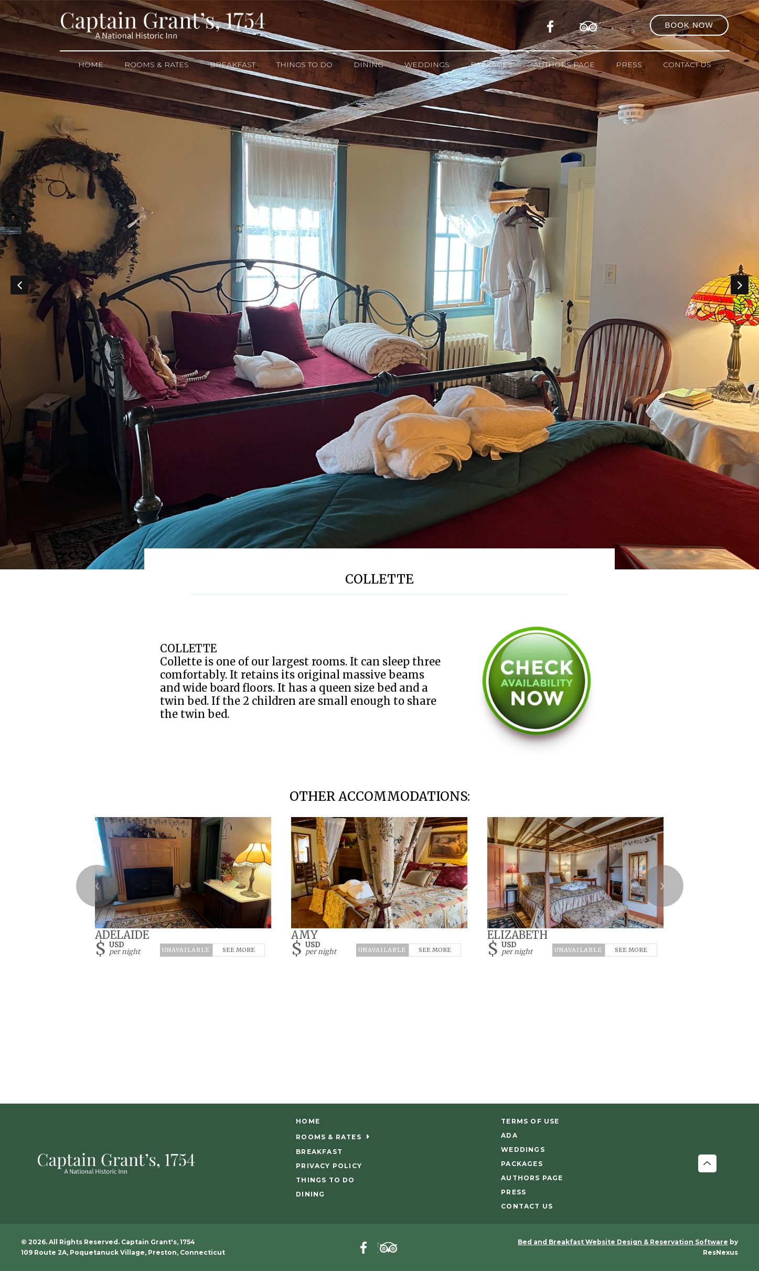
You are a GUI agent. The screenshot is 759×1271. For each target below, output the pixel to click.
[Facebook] (553, 24)
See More (238, 950)
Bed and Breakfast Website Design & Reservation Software (623, 1242)
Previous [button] (19, 285)
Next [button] (740, 285)
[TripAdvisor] (588, 24)
